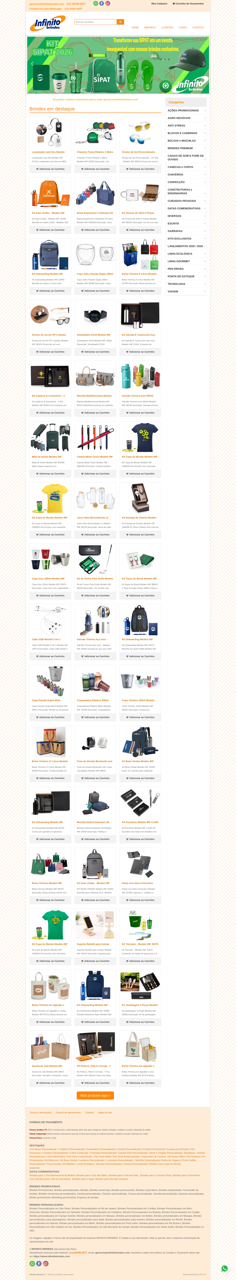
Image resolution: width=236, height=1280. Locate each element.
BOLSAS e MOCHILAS (182, 140)
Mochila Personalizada (148, 1160)
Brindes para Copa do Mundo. (165, 1164)
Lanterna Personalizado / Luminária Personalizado (106, 1160)
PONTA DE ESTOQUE (181, 276)
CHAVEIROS (175, 174)
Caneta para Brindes (178, 1149)
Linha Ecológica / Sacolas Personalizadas (99, 1164)
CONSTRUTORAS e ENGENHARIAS (180, 191)
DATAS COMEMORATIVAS (184, 208)
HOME (135, 27)
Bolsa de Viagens (171, 1160)
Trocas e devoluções (40, 1112)
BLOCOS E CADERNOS (182, 133)
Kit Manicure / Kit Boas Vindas (61, 1160)
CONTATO (198, 27)
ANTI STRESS (176, 125)
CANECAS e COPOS (180, 167)
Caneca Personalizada (136, 1164)
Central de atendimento (68, 1112)
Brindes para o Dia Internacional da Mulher (52, 1175)
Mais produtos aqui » (95, 1095)
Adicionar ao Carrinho (50, 169)
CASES (183, 27)
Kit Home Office (176, 1156)
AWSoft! (202, 1274)
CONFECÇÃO (176, 182)
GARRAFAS (175, 231)
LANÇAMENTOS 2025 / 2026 (185, 246)
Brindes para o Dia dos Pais (123, 1175)
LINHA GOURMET (179, 261)
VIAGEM (173, 291)
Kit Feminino (193, 1156)
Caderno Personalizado (72, 1149)
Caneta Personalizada (129, 1149)
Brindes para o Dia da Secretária (53, 1179)
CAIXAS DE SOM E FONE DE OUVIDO (186, 157)
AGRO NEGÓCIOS (179, 118)
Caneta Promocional (154, 1149)
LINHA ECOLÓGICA (180, 253)
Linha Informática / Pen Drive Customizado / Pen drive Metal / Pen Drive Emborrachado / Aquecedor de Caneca (106, 1156)
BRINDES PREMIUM (180, 148)
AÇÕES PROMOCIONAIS (183, 110)
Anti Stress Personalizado (44, 1149)
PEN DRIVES (176, 268)
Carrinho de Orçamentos (190, 3)
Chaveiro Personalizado (55, 1152)
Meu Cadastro (159, 3)
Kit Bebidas (69, 1164)
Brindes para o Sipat (83, 1179)
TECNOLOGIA (176, 283)
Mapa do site (105, 1112)
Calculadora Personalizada (101, 1149)
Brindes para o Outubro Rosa (155, 1175)
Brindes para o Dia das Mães (91, 1175)
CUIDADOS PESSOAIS (182, 200)
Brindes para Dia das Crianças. (112, 1179)
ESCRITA (173, 223)
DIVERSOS (174, 215)
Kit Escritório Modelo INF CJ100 (140, 822)
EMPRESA (150, 27)
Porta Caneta (54, 1164)
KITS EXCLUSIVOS (179, 238)
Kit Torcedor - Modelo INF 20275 (140, 944)
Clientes (89, 1112)
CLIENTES (167, 27)
